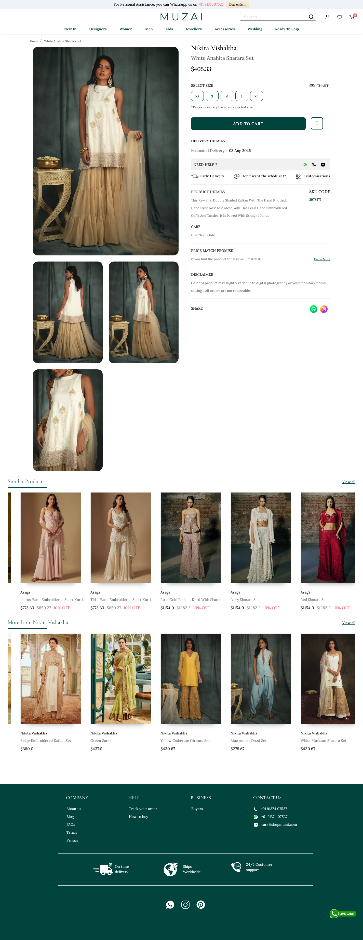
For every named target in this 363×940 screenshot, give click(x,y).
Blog (70, 816)
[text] (278, 17)
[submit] (317, 123)
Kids (169, 29)
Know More (322, 259)
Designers (98, 29)
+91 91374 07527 (270, 808)
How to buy (138, 816)
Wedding (255, 29)
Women (125, 29)
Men (149, 29)
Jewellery (194, 29)
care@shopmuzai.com (275, 824)
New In (70, 29)
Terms (71, 832)
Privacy (72, 840)
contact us (267, 797)
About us (73, 808)
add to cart (248, 123)
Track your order (143, 808)
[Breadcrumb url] (34, 41)
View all (348, 482)
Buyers (197, 808)
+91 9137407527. (211, 4)
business (201, 797)
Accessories (225, 29)
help (134, 797)
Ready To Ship (287, 29)
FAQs (70, 824)
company (77, 797)
